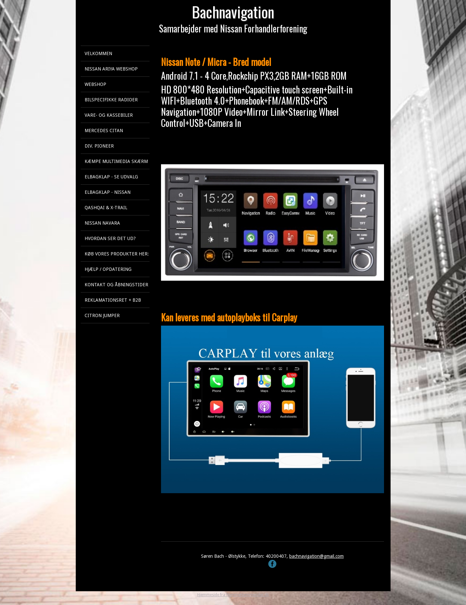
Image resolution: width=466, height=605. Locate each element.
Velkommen (98, 53)
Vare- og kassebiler (109, 115)
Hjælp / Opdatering (108, 269)
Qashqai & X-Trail (106, 207)
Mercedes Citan (104, 130)
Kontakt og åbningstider (116, 284)
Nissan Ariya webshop (111, 68)
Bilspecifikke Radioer (111, 99)
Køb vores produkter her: (117, 253)
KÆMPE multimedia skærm (116, 161)
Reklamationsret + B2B (113, 300)
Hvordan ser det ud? (110, 238)
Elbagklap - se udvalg (111, 176)
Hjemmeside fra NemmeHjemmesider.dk (233, 595)
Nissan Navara (102, 223)
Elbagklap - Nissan (108, 192)
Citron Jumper (102, 315)
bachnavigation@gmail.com (316, 556)
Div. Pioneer (99, 146)
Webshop (95, 84)
